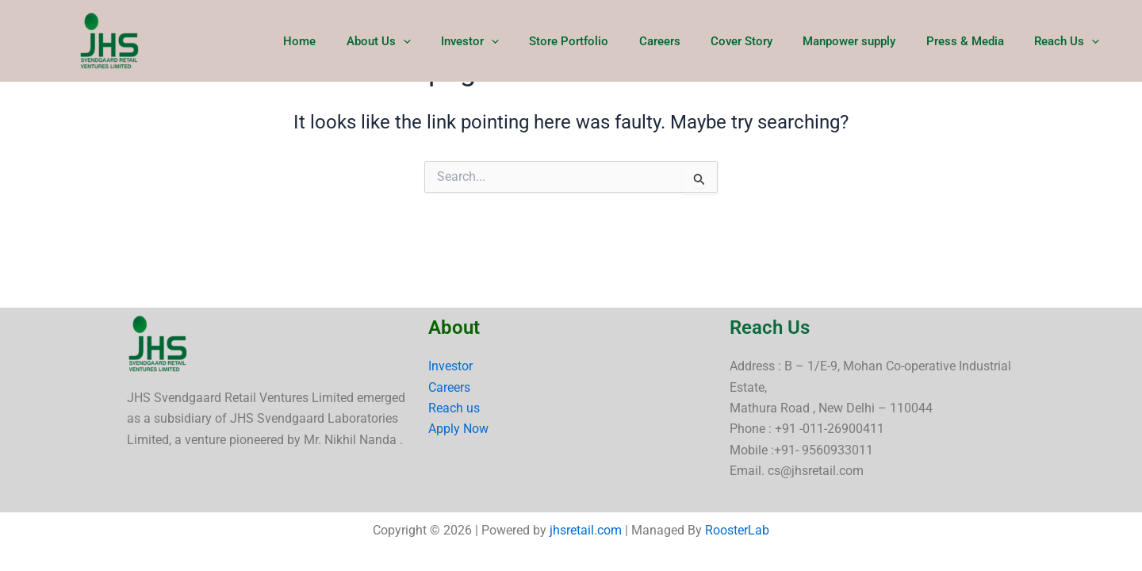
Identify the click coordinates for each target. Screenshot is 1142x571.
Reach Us (1069, 41)
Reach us (454, 408)
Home (355, 41)
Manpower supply (865, 41)
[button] (452, 41)
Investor (513, 41)
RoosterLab (737, 530)
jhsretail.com (586, 530)
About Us (428, 41)
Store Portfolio (605, 41)
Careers (689, 41)
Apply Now (458, 428)
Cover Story (764, 41)
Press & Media (975, 41)
